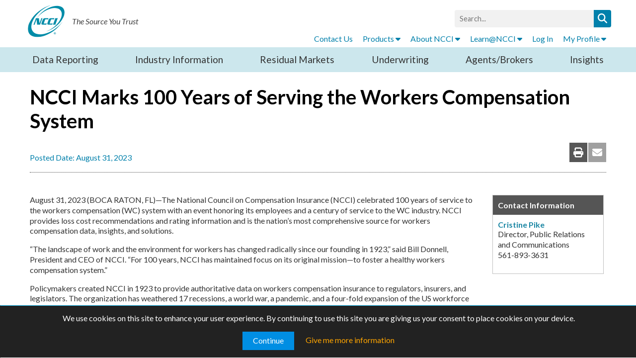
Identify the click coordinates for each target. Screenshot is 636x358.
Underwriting (400, 59)
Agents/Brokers (499, 59)
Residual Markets (297, 59)
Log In (542, 38)
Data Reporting (65, 59)
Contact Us (333, 38)
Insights (587, 59)
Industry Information (179, 59)
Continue (268, 340)
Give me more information (350, 340)
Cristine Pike (521, 224)
